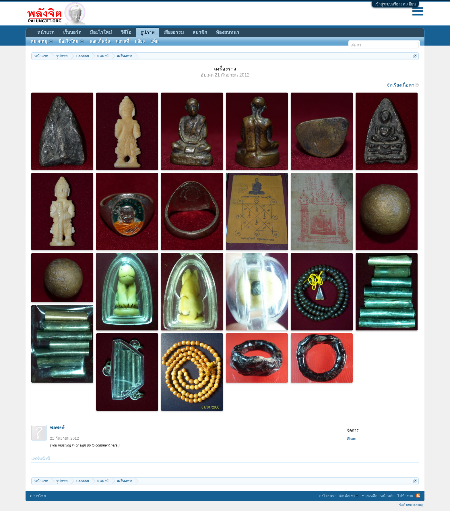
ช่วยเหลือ (369, 496)
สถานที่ (122, 41)
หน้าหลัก (387, 496)
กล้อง (140, 41)
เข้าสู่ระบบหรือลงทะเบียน (395, 4)
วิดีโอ (126, 32)
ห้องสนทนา (227, 32)
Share (351, 439)
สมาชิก (200, 32)
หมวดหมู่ (42, 41)
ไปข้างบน (405, 496)
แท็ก (154, 41)
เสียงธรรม (174, 32)
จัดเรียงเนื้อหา (403, 85)
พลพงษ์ (57, 427)
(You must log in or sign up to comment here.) (85, 445)
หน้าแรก (46, 32)
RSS (418, 496)
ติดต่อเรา (349, 496)
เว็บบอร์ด (72, 32)
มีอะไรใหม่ (101, 32)
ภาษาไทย (38, 496)
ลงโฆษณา (327, 496)
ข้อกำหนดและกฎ (411, 504)
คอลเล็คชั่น (100, 41)
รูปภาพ (147, 32)
